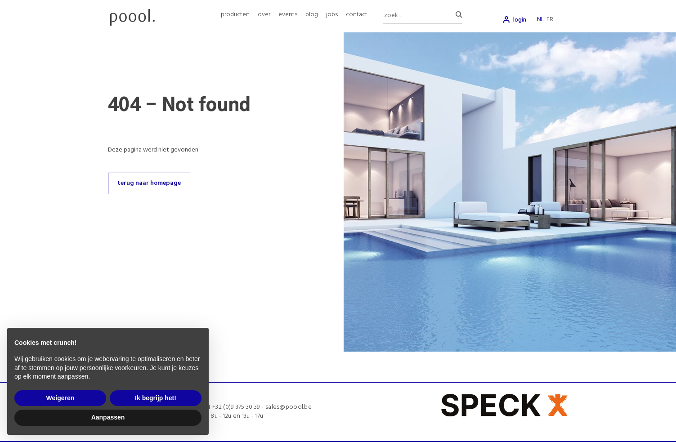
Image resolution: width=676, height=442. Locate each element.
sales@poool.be (288, 407)
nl (540, 19)
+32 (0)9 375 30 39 (236, 407)
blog (311, 14)
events (287, 14)
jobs (332, 14)
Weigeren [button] (60, 398)
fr (549, 19)
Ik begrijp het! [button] (155, 398)
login (519, 20)
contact (356, 14)
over (264, 14)
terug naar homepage (149, 183)
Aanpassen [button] (108, 417)
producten (235, 14)
